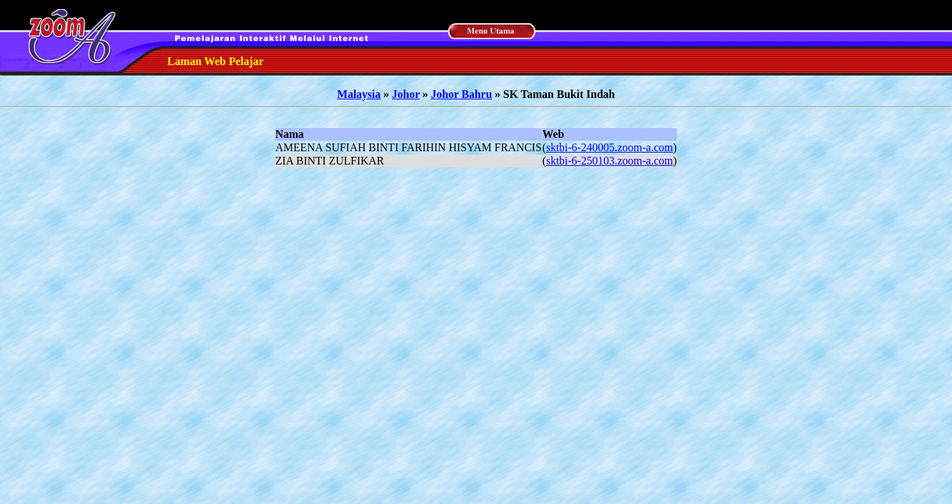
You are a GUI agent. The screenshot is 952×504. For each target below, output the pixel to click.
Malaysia (359, 94)
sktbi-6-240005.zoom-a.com (609, 147)
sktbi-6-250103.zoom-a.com (609, 161)
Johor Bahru (461, 94)
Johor (406, 94)
